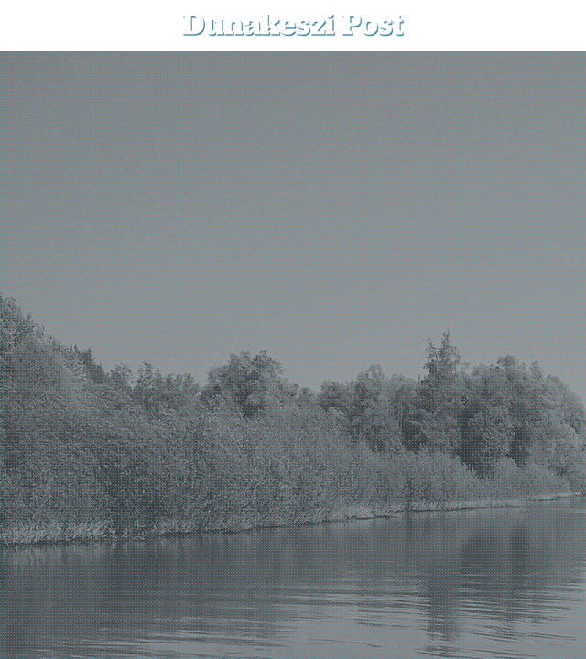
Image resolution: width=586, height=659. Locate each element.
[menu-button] (28, 25)
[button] (559, 25)
